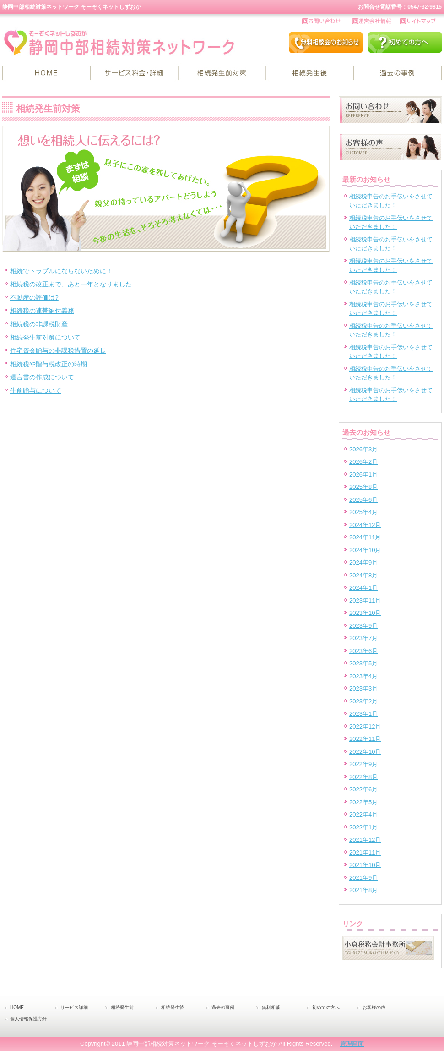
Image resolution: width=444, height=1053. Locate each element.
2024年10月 (365, 550)
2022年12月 (365, 726)
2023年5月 (363, 663)
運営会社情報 (376, 21)
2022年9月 (363, 764)
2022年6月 (363, 789)
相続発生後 (310, 73)
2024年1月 (363, 587)
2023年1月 (363, 713)
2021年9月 (363, 877)
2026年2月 (363, 461)
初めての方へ (326, 1007)
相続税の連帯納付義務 (42, 310)
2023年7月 (363, 638)
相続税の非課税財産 (39, 324)
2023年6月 (363, 650)
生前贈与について (35, 390)
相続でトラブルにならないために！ (61, 270)
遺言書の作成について (42, 377)
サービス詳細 (134, 73)
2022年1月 (363, 827)
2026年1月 (363, 474)
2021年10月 (365, 864)
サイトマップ (421, 21)
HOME (46, 73)
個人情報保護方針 (28, 1018)
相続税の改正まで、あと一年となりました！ (74, 284)
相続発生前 (222, 73)
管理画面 (352, 1043)
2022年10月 (365, 751)
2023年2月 (363, 701)
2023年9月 (363, 625)
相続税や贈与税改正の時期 (48, 363)
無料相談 (271, 1007)
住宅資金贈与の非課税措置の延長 (58, 350)
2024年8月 (363, 575)
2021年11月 (365, 852)
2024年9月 (363, 562)
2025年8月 (363, 486)
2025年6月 (363, 499)
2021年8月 (363, 890)
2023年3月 (363, 688)
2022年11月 (365, 738)
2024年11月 (365, 537)
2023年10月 (365, 612)
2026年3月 (363, 449)
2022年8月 (363, 776)
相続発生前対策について (45, 337)
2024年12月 (365, 524)
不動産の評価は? (34, 297)
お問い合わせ (327, 21)
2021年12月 (365, 839)
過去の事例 (398, 73)
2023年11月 (365, 600)
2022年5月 (363, 802)
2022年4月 (363, 814)
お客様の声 (374, 1007)
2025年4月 (363, 512)
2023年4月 (363, 676)
